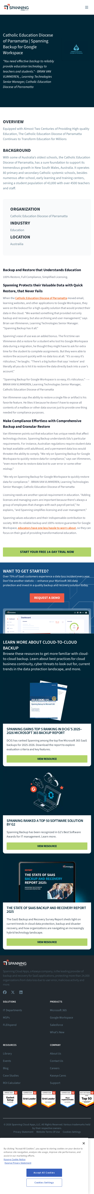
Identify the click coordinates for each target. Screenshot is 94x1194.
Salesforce (56, 1025)
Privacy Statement (23, 1132)
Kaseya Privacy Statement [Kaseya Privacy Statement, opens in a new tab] (18, 1163)
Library (7, 1054)
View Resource (47, 759)
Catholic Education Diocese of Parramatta (41, 298)
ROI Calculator (12, 1083)
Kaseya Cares (58, 1076)
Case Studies (11, 1076)
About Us (55, 1054)
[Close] (84, 1143)
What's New (57, 1032)
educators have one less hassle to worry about (47, 528)
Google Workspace (61, 1018)
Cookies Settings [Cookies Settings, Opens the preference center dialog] (44, 1182)
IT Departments (12, 1010)
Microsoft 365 (58, 1010)
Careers (54, 1068)
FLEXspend (10, 1025)
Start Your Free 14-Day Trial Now (47, 552)
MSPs (6, 1018)
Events (7, 1061)
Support (55, 1083)
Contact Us (56, 1061)
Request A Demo (47, 598)
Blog (5, 1068)
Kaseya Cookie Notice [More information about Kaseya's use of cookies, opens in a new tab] (15, 1159)
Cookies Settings (72, 1132)
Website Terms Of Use (48, 1132)
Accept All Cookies (44, 1172)
